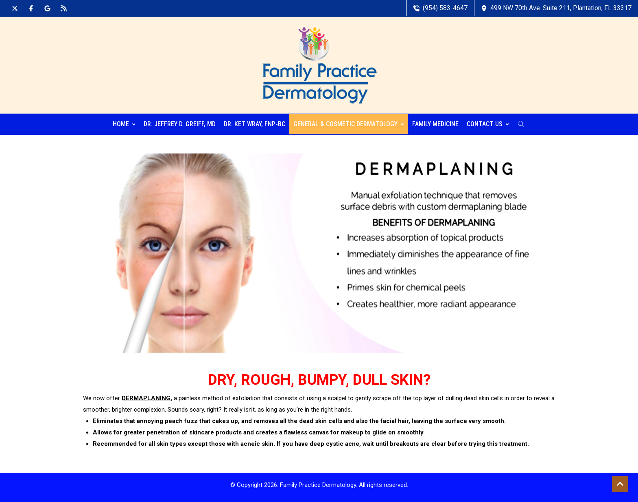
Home (124, 124)
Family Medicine (435, 124)
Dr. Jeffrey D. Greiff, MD (180, 124)
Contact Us (488, 124)
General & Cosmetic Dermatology (348, 124)
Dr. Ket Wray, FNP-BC (254, 124)
